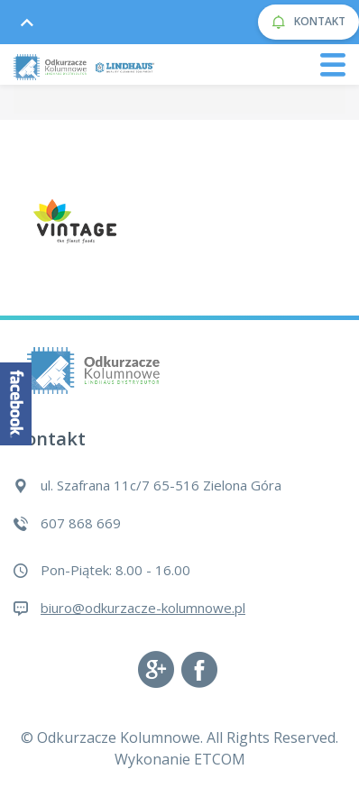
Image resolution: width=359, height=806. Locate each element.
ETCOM (219, 759)
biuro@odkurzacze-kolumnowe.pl (143, 608)
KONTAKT (308, 22)
